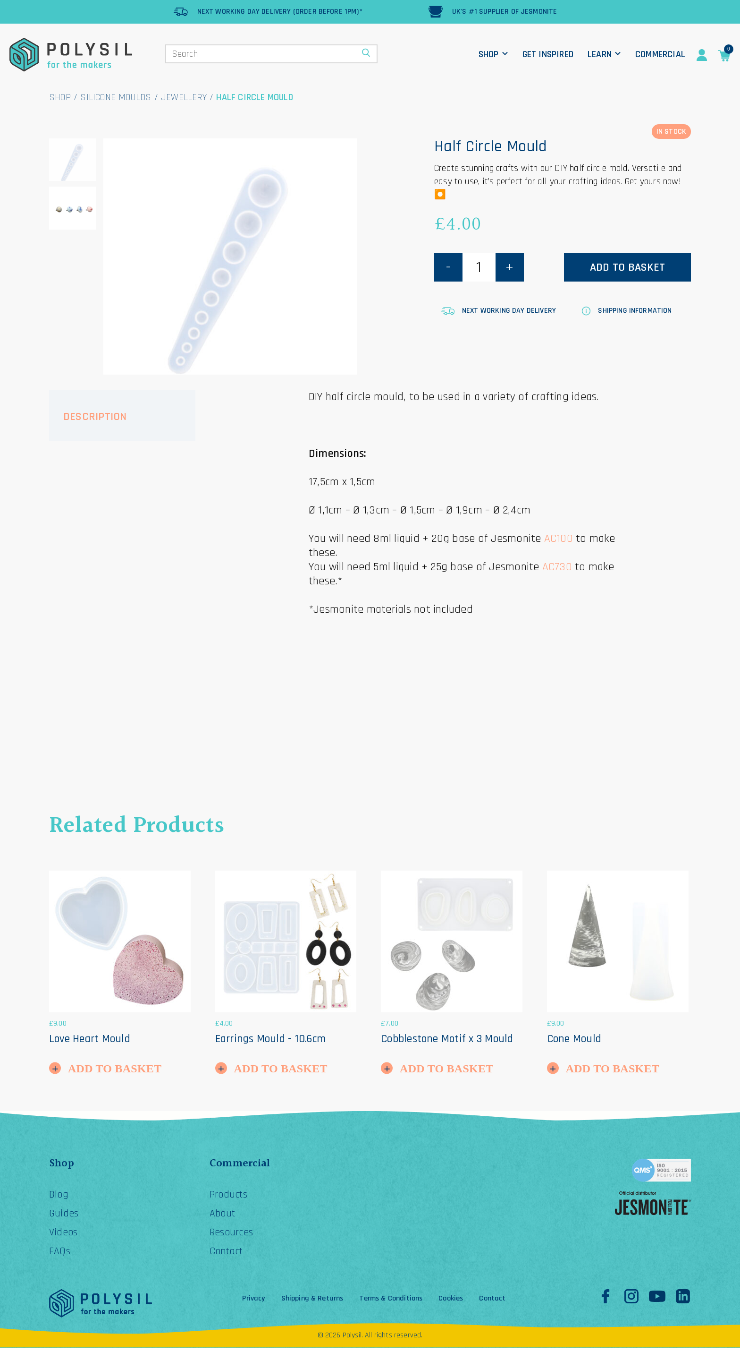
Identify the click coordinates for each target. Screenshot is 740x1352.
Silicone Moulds (115, 97)
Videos (64, 1235)
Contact (228, 1255)
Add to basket (627, 267)
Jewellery (184, 97)
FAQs (60, 1255)
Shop (489, 54)
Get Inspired (547, 54)
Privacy (253, 1303)
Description (95, 416)
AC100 (558, 538)
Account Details (702, 55)
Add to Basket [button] (114, 1068)
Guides (64, 1216)
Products (231, 1196)
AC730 (557, 567)
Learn (600, 54)
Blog (59, 1196)
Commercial (660, 54)
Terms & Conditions (390, 1303)
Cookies (450, 1303)
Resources (234, 1235)
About (224, 1216)
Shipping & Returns (312, 1303)
